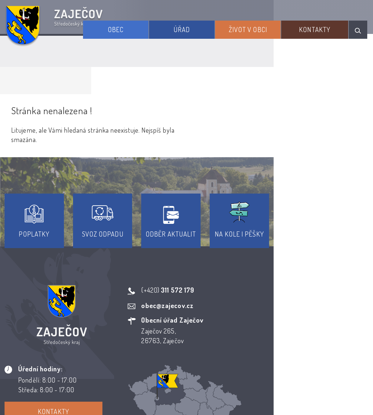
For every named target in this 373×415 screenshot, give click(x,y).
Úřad (203, 26)
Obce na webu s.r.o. (286, 380)
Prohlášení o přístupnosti (142, 350)
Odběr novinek (208, 350)
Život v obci (261, 26)
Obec (145, 26)
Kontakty (319, 26)
